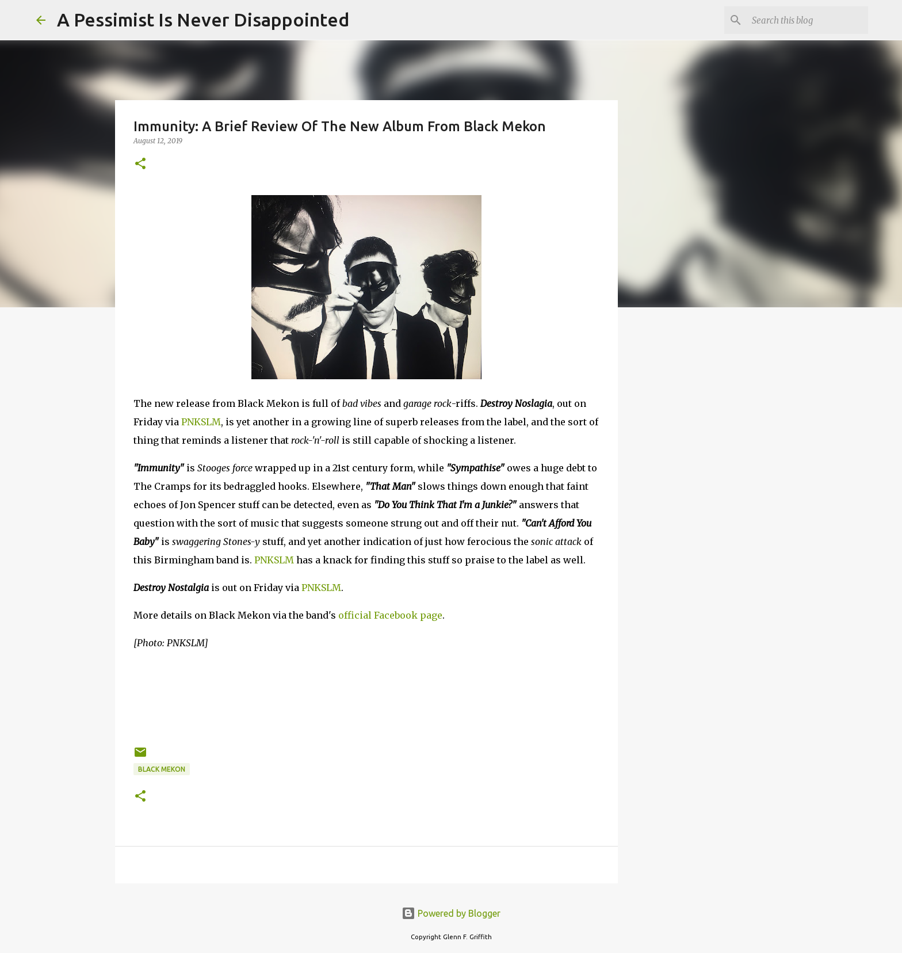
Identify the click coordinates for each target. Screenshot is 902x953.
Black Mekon (161, 769)
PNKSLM (201, 422)
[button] (140, 164)
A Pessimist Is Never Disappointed (203, 19)
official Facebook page (390, 615)
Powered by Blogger (451, 913)
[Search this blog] (807, 20)
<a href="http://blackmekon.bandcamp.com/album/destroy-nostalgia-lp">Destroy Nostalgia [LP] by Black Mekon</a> (366, 695)
